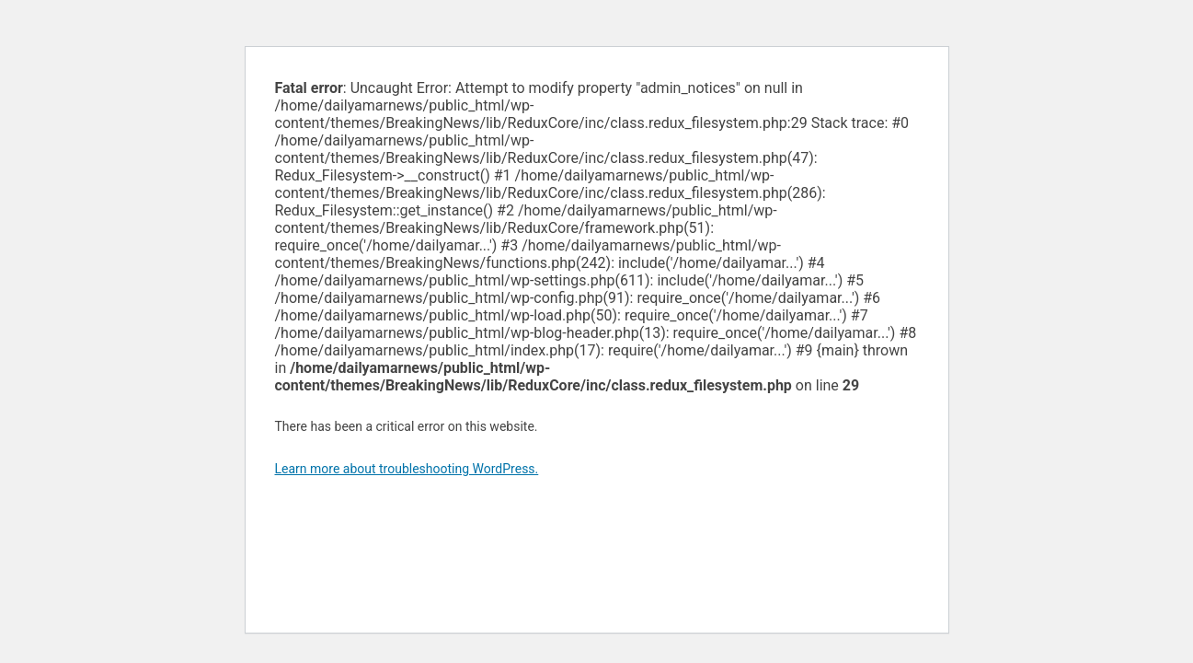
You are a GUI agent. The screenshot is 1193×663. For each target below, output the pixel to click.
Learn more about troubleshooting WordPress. (407, 468)
